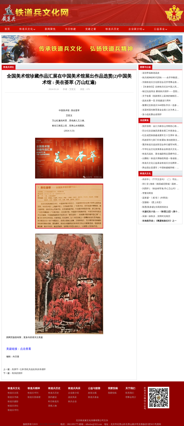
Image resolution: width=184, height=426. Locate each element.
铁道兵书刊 (13, 410)
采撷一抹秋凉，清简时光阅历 (156, 216)
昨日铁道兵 (53, 401)
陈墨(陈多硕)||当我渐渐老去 (155, 207)
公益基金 (160, 29)
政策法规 (92, 393)
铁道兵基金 (93, 397)
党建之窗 (90, 29)
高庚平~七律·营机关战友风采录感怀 (29, 369)
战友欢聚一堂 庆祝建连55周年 (156, 100)
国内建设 (52, 397)
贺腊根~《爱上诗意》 (152, 202)
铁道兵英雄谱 (34, 397)
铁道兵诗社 (13, 406)
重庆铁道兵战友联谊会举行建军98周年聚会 (162, 144)
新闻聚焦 (50, 29)
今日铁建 (70, 29)
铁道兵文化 (26, 29)
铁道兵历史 (112, 29)
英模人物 (52, 406)
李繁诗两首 (147, 193)
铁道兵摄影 (13, 401)
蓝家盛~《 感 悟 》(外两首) (155, 198)
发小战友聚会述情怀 (152, 114)
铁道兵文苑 (13, 393)
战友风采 (72, 397)
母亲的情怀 (17, 373)
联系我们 (129, 393)
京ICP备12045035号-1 (50, 424)
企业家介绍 (136, 29)
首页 (7, 29)
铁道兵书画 (13, 397)
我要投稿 (112, 393)
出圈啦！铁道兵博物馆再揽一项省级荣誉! (162, 158)
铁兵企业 (72, 401)
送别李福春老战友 (150, 73)
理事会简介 (130, 397)
